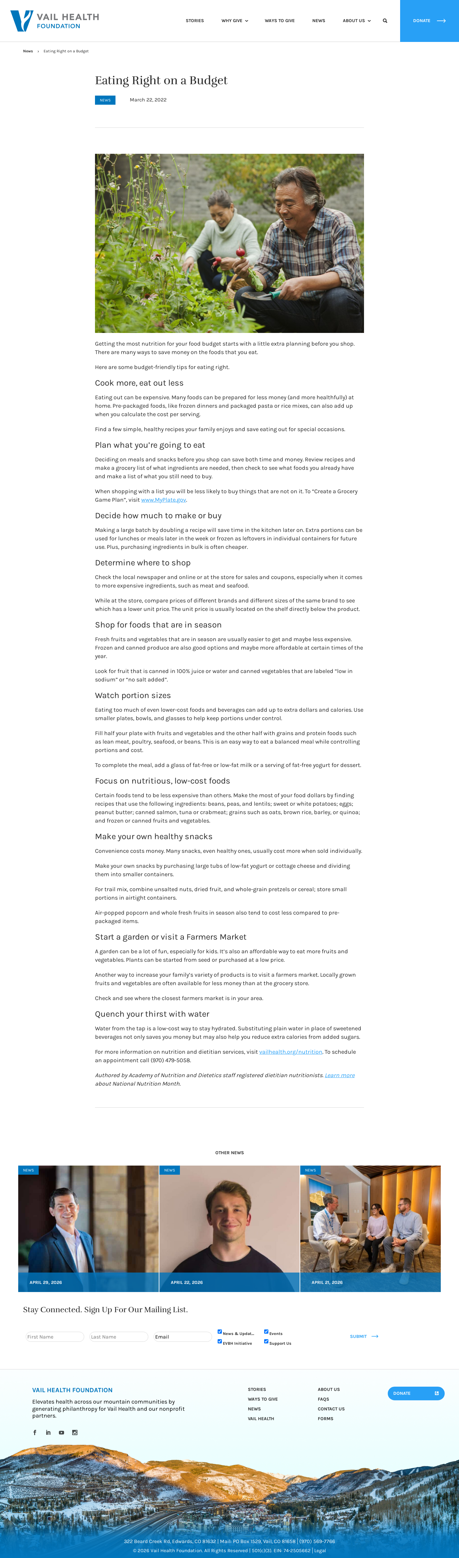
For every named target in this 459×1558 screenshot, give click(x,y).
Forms (325, 1418)
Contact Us (331, 1409)
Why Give (232, 20)
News (318, 20)
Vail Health (261, 1418)
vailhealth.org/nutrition (290, 1051)
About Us (354, 20)
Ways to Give (280, 20)
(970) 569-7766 (317, 1541)
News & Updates (239, 1333)
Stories (195, 20)
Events (276, 1333)
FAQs (323, 1399)
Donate (402, 1393)
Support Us (280, 1343)
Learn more (340, 1075)
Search (385, 27)
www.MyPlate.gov (163, 499)
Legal (320, 1550)
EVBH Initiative (237, 1343)
